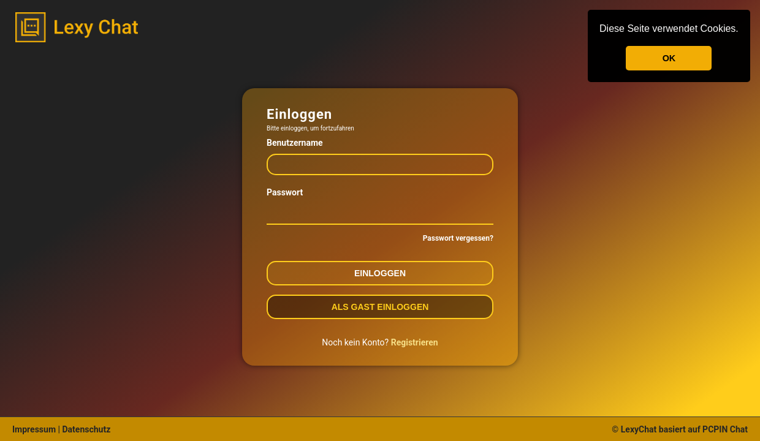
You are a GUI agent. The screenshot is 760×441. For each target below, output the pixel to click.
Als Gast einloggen (380, 307)
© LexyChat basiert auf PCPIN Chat (680, 429)
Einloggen (380, 273)
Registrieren (414, 342)
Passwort (285, 192)
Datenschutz (85, 429)
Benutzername (295, 143)
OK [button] (669, 58)
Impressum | (36, 429)
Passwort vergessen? (458, 238)
